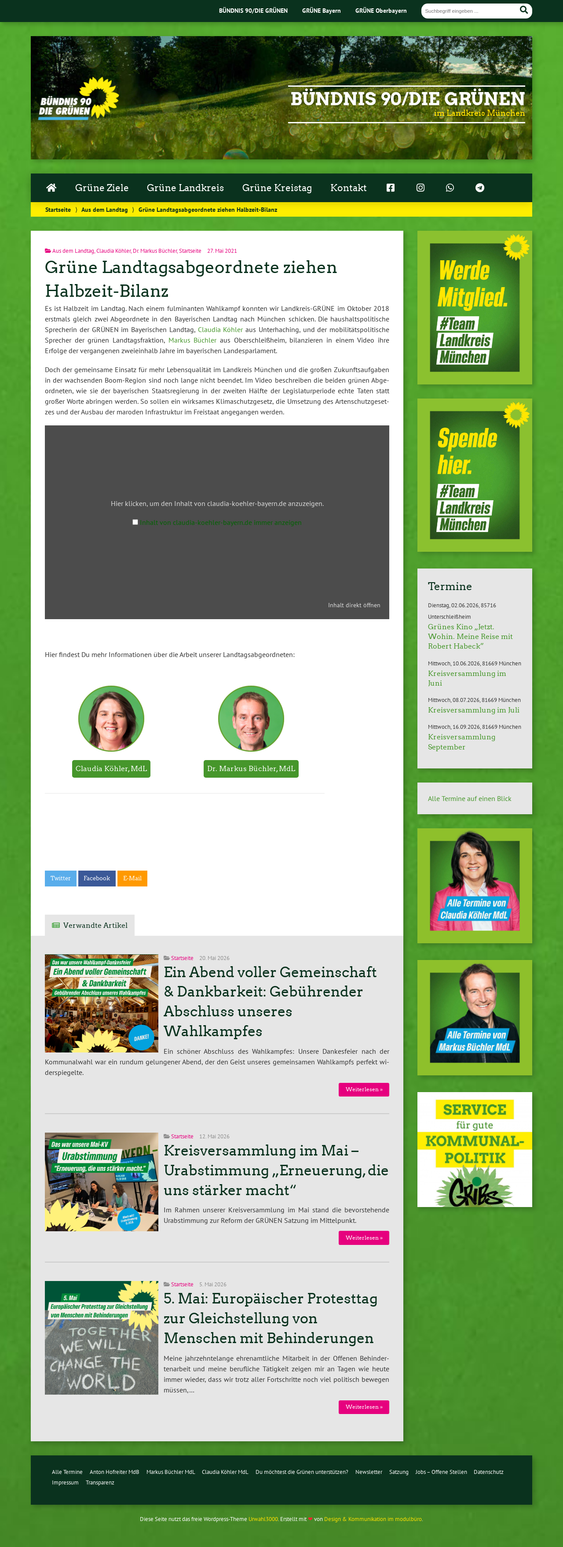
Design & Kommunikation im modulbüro (373, 1519)
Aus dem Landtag (104, 209)
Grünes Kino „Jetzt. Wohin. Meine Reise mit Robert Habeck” (470, 637)
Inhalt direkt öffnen (354, 605)
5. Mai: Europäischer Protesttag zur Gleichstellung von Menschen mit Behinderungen (271, 1318)
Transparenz (100, 1482)
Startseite (58, 209)
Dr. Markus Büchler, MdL (251, 768)
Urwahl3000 (263, 1519)
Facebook (97, 878)
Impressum (65, 1482)
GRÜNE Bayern (321, 10)
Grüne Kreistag (277, 188)
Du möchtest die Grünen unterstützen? (302, 1472)
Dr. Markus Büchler (155, 251)
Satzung (399, 1472)
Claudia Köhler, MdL (111, 768)
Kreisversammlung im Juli (473, 710)
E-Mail (132, 878)
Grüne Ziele (102, 188)
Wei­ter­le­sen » (364, 1089)
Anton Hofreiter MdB (114, 1472)
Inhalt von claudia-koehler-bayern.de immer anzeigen (221, 522)
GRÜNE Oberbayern (381, 10)
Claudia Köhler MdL (225, 1472)
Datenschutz (489, 1472)
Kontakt (348, 188)
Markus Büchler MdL (170, 1472)
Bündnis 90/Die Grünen (407, 99)
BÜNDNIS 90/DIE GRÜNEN (253, 10)
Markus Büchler (192, 340)
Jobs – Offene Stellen (441, 1472)
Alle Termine (67, 1472)
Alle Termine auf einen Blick (470, 798)
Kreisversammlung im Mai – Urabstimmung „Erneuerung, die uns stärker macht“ (276, 1170)
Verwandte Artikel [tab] (95, 925)
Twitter (61, 878)
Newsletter (368, 1472)
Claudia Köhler (113, 251)
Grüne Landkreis (185, 188)
